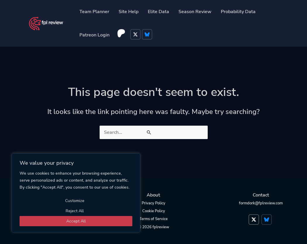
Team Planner (94, 11)
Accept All (76, 221)
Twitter (136, 35)
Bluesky (148, 35)
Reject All (75, 211)
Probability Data (238, 11)
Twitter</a (254, 216)
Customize (74, 200)
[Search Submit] (149, 132)
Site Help (128, 11)
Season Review (194, 11)
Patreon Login (94, 35)
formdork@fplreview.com (261, 203)
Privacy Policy (153, 203)
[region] (76, 192)
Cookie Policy (153, 211)
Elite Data (158, 11)
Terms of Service (153, 219)
